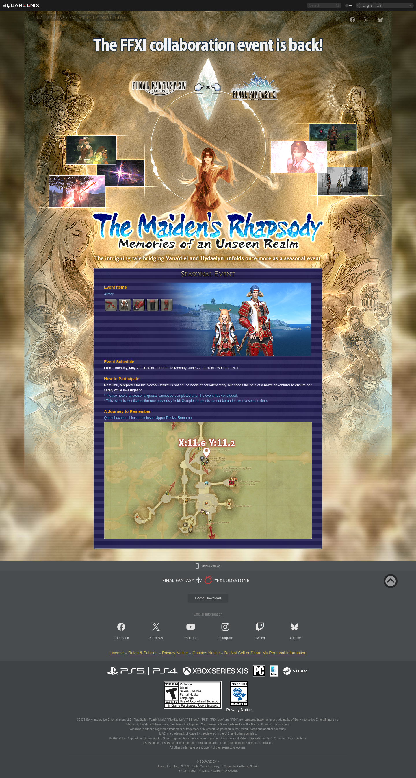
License (116, 653)
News (158, 638)
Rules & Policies (142, 653)
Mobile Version (210, 566)
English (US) (372, 5)
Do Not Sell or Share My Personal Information (265, 653)
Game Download (208, 598)
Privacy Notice (175, 653)
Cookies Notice (206, 653)
